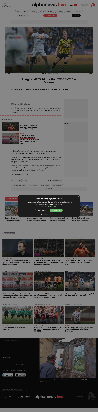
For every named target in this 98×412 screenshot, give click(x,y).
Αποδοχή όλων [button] (56, 210)
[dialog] (49, 206)
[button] (49, 207)
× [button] (78, 196)
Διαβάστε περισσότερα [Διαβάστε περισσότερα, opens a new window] (56, 204)
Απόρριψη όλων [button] (42, 210)
